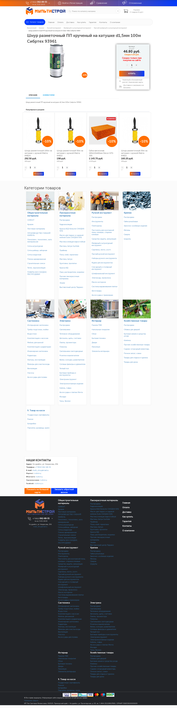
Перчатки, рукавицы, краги (38, 428)
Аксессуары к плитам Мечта (71, 392)
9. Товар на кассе (36, 410)
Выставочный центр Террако (71, 287)
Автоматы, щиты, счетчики (70, 338)
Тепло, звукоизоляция (36, 268)
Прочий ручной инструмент (103, 254)
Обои (94, 334)
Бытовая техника (99, 338)
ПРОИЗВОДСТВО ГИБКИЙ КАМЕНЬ (38, 234)
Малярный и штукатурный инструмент (102, 244)
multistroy (37, 473)
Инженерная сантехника (37, 351)
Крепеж (128, 213)
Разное (30, 419)
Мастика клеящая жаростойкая (72, 242)
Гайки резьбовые (131, 221)
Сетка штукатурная (35, 246)
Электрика (64, 321)
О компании (115, 22)
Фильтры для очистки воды (38, 364)
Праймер (63, 250)
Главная (51, 22)
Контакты (103, 22)
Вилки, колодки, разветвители (71, 360)
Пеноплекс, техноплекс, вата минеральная (39, 240)
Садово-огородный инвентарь (136, 349)
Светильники (64, 329)
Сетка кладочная (34, 255)
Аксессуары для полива (37, 377)
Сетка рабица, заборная (37, 250)
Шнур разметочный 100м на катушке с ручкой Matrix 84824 (38, 153)
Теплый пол (64, 368)
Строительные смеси (36, 263)
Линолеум (96, 347)
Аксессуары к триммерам (102, 295)
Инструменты (97, 221)
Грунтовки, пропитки (68, 263)
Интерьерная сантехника (37, 325)
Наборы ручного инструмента (104, 258)
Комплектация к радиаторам (39, 347)
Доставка (70, 22)
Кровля (30, 224)
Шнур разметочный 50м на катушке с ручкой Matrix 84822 (70, 153)
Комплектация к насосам (37, 338)
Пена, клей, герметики (68, 255)
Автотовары (96, 291)
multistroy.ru (38, 483)
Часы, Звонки (64, 401)
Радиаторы (31, 355)
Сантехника (33, 321)
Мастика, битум (65, 259)
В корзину (38, 174)
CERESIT (30, 220)
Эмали (62, 283)
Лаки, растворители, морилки (71, 272)
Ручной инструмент (102, 213)
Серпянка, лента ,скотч (101, 250)
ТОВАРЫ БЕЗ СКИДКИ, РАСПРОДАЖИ (37, 273)
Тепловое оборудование (69, 334)
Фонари (62, 397)
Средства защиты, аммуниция (104, 239)
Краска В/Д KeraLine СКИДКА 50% (71, 230)
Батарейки (31, 423)
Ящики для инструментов (102, 263)
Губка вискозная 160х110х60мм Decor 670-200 (101, 153)
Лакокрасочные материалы (104, 500)
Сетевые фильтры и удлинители (72, 364)
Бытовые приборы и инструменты (67, 374)
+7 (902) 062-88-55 (43, 467)
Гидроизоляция (65, 224)
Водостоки (32, 334)
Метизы (127, 230)
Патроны (63, 347)
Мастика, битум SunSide (69, 246)
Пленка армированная (36, 259)
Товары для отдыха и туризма (136, 358)
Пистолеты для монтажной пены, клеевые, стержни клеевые (103, 232)
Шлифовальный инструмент (103, 273)
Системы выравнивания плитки (104, 286)
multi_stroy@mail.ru (41, 470)
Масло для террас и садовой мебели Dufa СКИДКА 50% (71, 236)
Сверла (127, 234)
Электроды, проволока (101, 278)
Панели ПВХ (97, 325)
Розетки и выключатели (69, 355)
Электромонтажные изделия (71, 384)
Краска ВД (63, 268)
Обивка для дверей (132, 329)
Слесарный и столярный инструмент (102, 268)
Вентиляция (32, 368)
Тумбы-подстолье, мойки (37, 329)
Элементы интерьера (100, 351)
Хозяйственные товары (135, 321)
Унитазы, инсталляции (36, 360)
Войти (65, 3)
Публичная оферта (31, 701)
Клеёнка (127, 340)
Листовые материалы (36, 229)
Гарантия (92, 22)
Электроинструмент (67, 379)
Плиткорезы (97, 226)
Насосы (30, 373)
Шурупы (127, 239)
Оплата (60, 22)
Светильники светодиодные (71, 351)
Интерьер (96, 321)
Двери (94, 342)
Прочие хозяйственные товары (137, 345)
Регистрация (76, 3)
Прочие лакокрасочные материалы (69, 277)
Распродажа (64, 220)
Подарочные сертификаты (38, 415)
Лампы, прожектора (67, 342)
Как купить (81, 22)
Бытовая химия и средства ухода (135, 335)
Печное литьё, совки (132, 353)
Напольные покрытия (100, 329)
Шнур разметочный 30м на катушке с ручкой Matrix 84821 (134, 153)
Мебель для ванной (35, 342)
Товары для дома (131, 362)
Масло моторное (99, 282)
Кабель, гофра (65, 388)
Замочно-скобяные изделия (135, 226)
